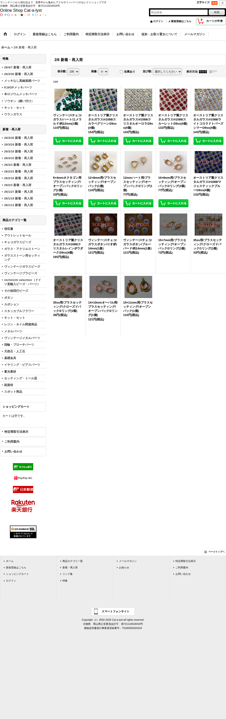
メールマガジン (128, 561)
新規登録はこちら (181, 21)
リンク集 (67, 574)
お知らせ (124, 567)
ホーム (10, 561)
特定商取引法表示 (16, 431)
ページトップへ (216, 551)
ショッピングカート (17, 574)
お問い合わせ (13, 451)
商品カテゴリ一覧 (72, 561)
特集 (65, 580)
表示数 (62, 71)
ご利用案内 (11, 441)
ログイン (158, 21)
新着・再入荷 (70, 567)
